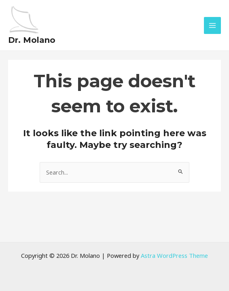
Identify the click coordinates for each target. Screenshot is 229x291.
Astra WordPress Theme (174, 255)
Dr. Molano (31, 38)
